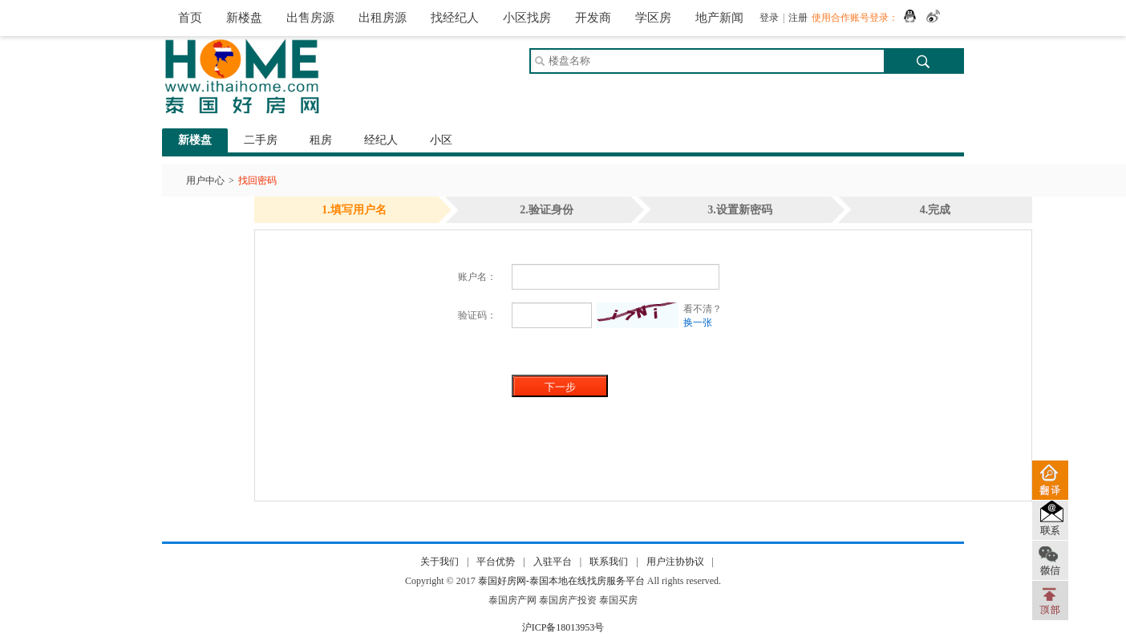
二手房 (260, 140)
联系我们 (608, 561)
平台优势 (495, 561)
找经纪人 (455, 17)
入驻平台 (552, 561)
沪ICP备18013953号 (563, 627)
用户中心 (205, 180)
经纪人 (381, 140)
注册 (798, 17)
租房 (321, 140)
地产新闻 (719, 17)
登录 (769, 17)
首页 (190, 17)
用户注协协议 (675, 561)
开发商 (593, 17)
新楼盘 (244, 17)
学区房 (653, 17)
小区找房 (527, 17)
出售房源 (310, 17)
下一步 (560, 387)
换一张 (697, 322)
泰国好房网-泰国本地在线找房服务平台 (561, 580)
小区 (441, 140)
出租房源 (382, 17)
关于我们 (439, 561)
